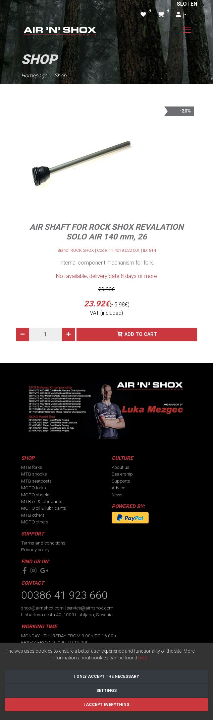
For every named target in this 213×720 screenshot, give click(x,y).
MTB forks (31, 467)
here (142, 657)
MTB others (33, 515)
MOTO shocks (36, 494)
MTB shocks (34, 474)
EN (194, 4)
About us (120, 467)
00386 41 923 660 (64, 595)
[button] (181, 14)
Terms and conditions (43, 543)
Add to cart (140, 334)
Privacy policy (35, 549)
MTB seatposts (36, 481)
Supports (121, 481)
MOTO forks (33, 487)
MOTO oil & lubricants (43, 508)
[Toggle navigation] (187, 30)
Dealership (122, 474)
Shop (60, 75)
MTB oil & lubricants (41, 501)
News (117, 494)
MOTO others (34, 521)
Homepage (34, 75)
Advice (118, 487)
